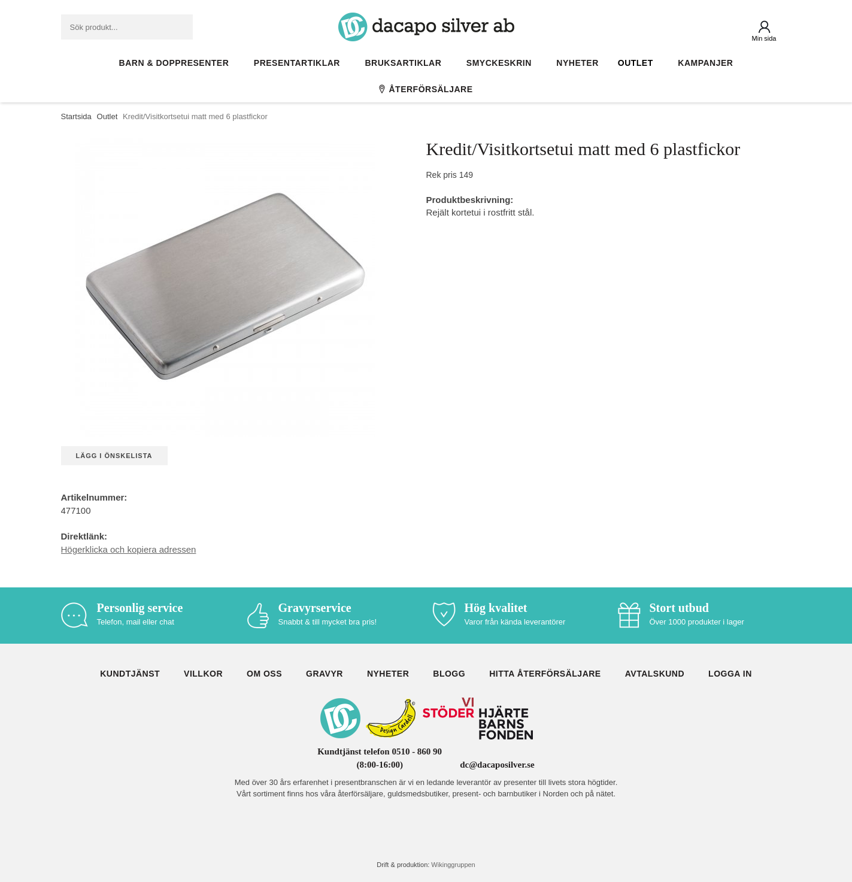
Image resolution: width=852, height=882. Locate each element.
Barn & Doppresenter (177, 63)
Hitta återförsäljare (545, 673)
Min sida (764, 38)
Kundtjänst (130, 673)
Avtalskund (654, 673)
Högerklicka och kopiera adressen (128, 549)
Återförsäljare (425, 89)
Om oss (264, 673)
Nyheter (577, 63)
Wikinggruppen (453, 864)
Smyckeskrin (502, 63)
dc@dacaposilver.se (497, 764)
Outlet (638, 63)
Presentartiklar (300, 63)
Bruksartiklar (406, 63)
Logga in (730, 673)
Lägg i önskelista (114, 455)
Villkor (203, 673)
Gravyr (324, 673)
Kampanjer (705, 63)
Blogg (449, 673)
